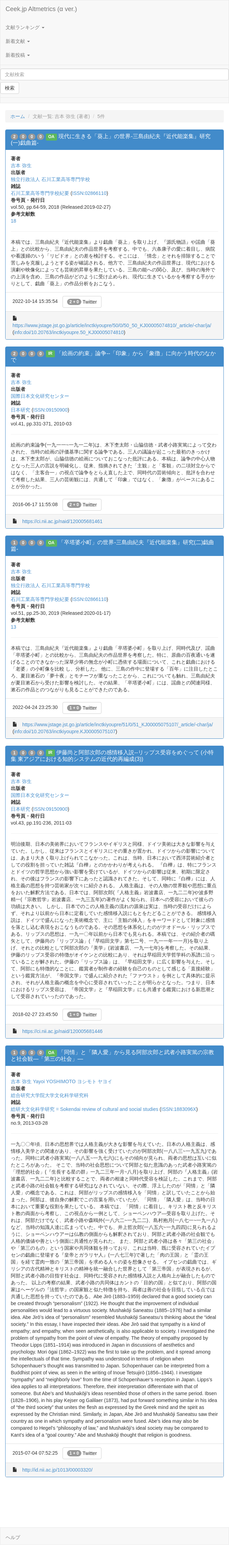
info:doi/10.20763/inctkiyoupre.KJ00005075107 (65, 731)
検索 (10, 88)
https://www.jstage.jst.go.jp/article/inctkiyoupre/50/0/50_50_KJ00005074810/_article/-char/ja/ (112, 325)
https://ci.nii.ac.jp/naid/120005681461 (62, 521)
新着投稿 (18, 55)
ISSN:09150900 (50, 410)
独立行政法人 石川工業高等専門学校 (50, 179)
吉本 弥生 (21, 165)
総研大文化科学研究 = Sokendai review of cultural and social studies (84, 1109)
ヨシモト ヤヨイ (95, 1081)
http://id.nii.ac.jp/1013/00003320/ (57, 1470)
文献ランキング (25, 27)
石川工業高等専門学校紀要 (40, 193)
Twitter (82, 302)
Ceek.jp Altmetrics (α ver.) (41, 9)
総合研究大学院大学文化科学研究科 (50, 1095)
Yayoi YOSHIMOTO (54, 1081)
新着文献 (18, 41)
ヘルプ (13, 1537)
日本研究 (20, 410)
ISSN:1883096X (178, 1109)
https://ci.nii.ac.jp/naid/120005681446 (62, 1031)
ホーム (17, 116)
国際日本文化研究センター (40, 396)
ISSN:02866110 (89, 193)
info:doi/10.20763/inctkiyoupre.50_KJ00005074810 (69, 332)
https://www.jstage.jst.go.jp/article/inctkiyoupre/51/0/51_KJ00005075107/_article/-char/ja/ (117, 724)
